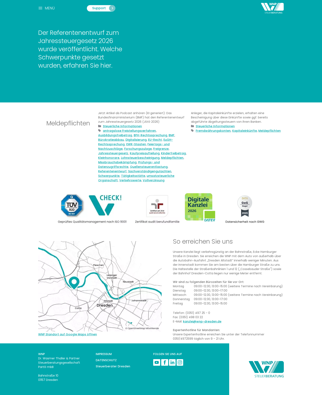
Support (104, 8)
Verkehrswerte (130, 180)
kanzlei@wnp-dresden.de (202, 321)
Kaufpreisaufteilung (145, 153)
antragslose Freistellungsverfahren (129, 131)
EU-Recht (155, 140)
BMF (171, 135)
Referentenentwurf (112, 171)
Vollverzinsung (153, 180)
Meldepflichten (172, 158)
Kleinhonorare (108, 158)
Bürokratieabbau (111, 140)
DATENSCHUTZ (106, 360)
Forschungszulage (138, 149)
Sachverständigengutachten (149, 171)
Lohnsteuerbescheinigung (140, 158)
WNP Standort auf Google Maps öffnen (67, 334)
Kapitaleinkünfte (244, 131)
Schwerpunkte (109, 176)
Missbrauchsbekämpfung (117, 162)
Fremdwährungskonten (213, 131)
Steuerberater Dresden (113, 366)
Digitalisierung (136, 140)
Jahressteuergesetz (113, 153)
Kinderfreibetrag (173, 153)
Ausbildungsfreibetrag (115, 135)
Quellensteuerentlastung (149, 167)
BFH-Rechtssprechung (150, 135)
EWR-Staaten (136, 144)
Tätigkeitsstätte (133, 176)
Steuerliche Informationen (122, 126)
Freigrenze (161, 149)
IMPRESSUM (104, 354)
